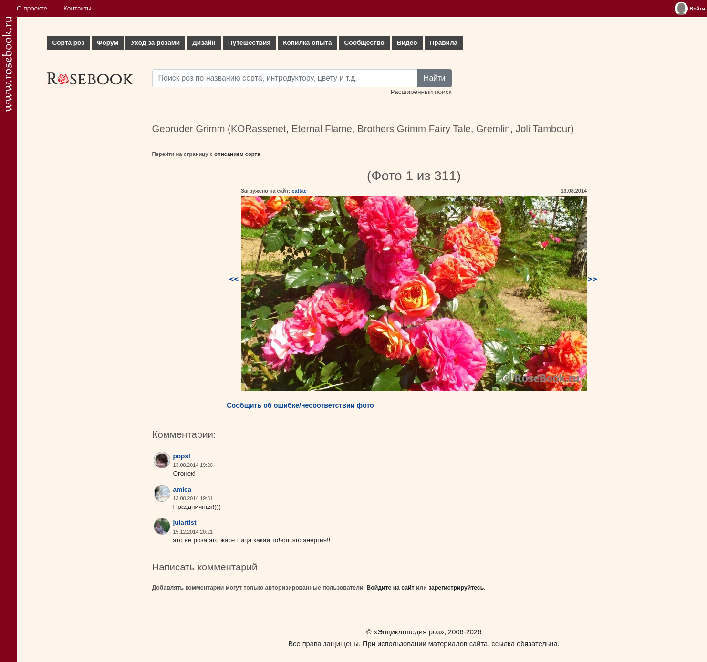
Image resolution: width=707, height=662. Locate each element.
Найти (435, 78)
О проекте (32, 8)
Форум (107, 42)
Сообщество (364, 42)
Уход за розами (155, 42)
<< (234, 279)
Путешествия (249, 42)
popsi (181, 456)
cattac (298, 191)
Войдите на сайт (390, 587)
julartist (185, 522)
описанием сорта (237, 154)
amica (182, 489)
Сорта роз (68, 42)
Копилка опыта (307, 42)
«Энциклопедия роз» (409, 632)
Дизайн (204, 42)
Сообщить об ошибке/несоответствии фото (300, 405)
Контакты (77, 8)
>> (592, 279)
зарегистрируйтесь (456, 587)
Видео (407, 42)
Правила (444, 42)
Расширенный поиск (420, 91)
